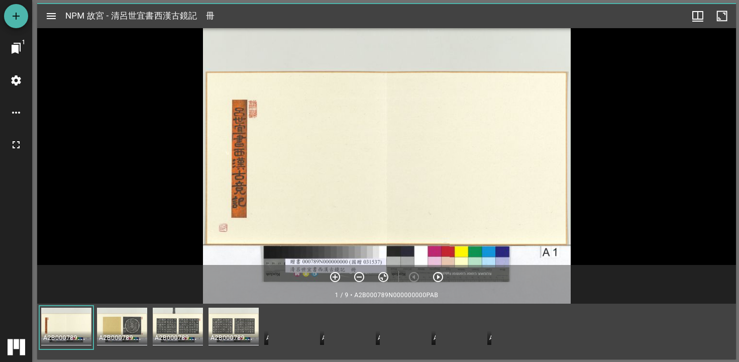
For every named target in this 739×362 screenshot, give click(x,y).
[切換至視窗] (16, 48)
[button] (66, 327)
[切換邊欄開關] (51, 16)
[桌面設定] (16, 80)
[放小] (359, 277)
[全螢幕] (16, 145)
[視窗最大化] (722, 16)
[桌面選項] (16, 113)
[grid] (386, 331)
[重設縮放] (383, 277)
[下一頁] (438, 277)
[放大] (335, 277)
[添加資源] (16, 16)
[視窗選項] (698, 16)
